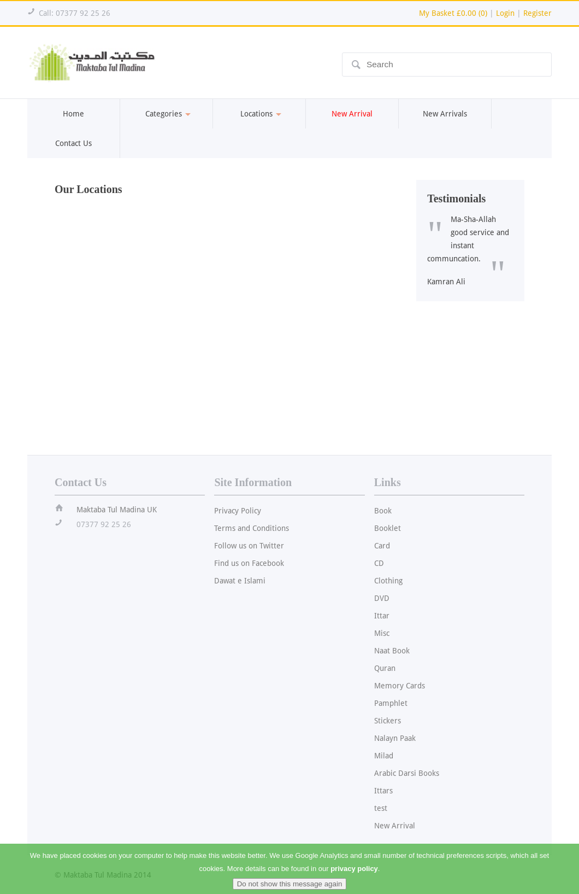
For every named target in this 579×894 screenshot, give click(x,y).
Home (73, 113)
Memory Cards (399, 685)
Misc (381, 633)
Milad (383, 755)
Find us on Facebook (249, 563)
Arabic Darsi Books (406, 773)
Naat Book (392, 650)
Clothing (388, 580)
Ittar (381, 615)
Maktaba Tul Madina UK (116, 509)
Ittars (383, 790)
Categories (166, 113)
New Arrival (394, 825)
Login (505, 13)
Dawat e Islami (239, 580)
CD (379, 563)
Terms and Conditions (251, 528)
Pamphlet (390, 703)
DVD (381, 598)
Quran (384, 668)
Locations (259, 113)
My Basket (453, 13)
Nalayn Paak (395, 738)
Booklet (387, 528)
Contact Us (73, 143)
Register (537, 13)
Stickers (387, 720)
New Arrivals (445, 113)
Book (383, 510)
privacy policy (354, 876)
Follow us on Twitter (249, 545)
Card (382, 545)
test (380, 808)
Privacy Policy (237, 510)
